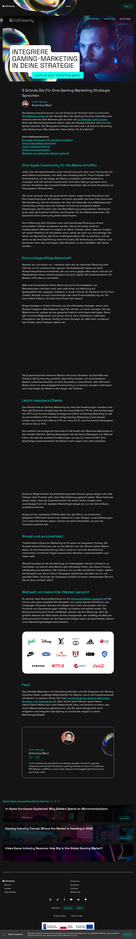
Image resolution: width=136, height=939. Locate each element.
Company (74, 885)
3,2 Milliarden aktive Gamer (92, 119)
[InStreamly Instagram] (50, 899)
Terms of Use (76, 916)
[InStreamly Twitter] (86, 899)
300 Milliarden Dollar (33, 116)
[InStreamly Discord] (71, 899)
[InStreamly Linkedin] (78, 899)
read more (124, 818)
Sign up (127, 6)
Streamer (68, 908)
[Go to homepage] (24, 6)
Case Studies (10, 892)
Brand (80, 908)
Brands (7, 885)
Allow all (127, 934)
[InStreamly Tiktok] (58, 899)
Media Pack (75, 892)
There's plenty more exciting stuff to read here (31, 801)
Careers (7, 888)
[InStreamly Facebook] (64, 899)
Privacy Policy (60, 916)
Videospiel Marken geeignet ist (88, 598)
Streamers (74, 881)
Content (74, 888)
